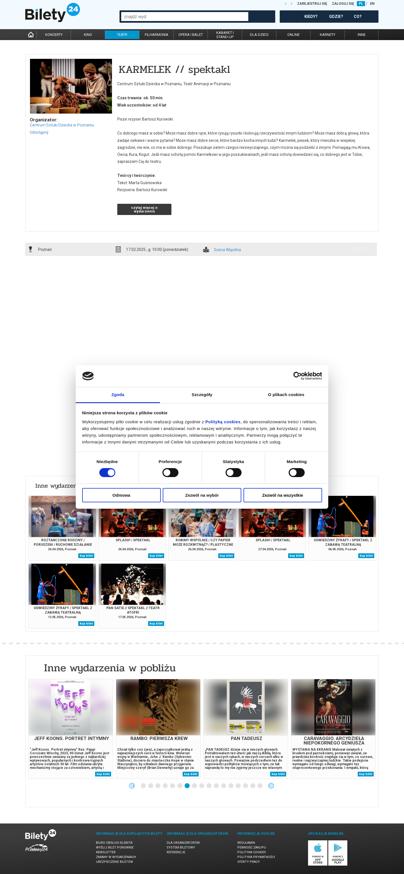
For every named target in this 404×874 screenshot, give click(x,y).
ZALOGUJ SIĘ (343, 4)
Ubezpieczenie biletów (114, 862)
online (293, 35)
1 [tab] (143, 786)
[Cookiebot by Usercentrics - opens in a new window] (297, 376)
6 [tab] (180, 786)
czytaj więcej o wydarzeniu (144, 209)
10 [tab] (209, 786)
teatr (122, 35)
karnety (327, 35)
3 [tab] (158, 786)
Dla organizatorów (183, 843)
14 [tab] (238, 786)
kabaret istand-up (225, 35)
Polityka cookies (251, 852)
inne (362, 35)
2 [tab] (151, 786)
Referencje (176, 852)
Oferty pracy (248, 862)
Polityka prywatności (256, 857)
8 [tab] (195, 786)
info (360, 249)
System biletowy (181, 847)
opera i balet (190, 35)
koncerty (54, 35)
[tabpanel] (70, 729)
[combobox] (185, 16)
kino (88, 35)
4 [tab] (165, 786)
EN (372, 4)
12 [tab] (224, 786)
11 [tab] (216, 786)
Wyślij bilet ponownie (115, 847)
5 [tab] (173, 786)
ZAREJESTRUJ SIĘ (312, 4)
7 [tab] (187, 786)
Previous (132, 786)
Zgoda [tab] (117, 394)
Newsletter (106, 852)
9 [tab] (202, 786)
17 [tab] (260, 786)
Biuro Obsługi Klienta (114, 843)
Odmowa (121, 495)
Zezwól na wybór (202, 495)
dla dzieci (259, 35)
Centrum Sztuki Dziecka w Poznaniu (62, 125)
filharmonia (156, 35)
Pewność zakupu (251, 847)
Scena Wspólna (227, 250)
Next (271, 786)
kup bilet (86, 556)
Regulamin (246, 843)
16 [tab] (253, 786)
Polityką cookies (223, 421)
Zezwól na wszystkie (282, 495)
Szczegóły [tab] (202, 394)
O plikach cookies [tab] (286, 394)
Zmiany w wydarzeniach (116, 857)
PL (361, 4)
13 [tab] (231, 786)
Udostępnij (39, 132)
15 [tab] (246, 786)
